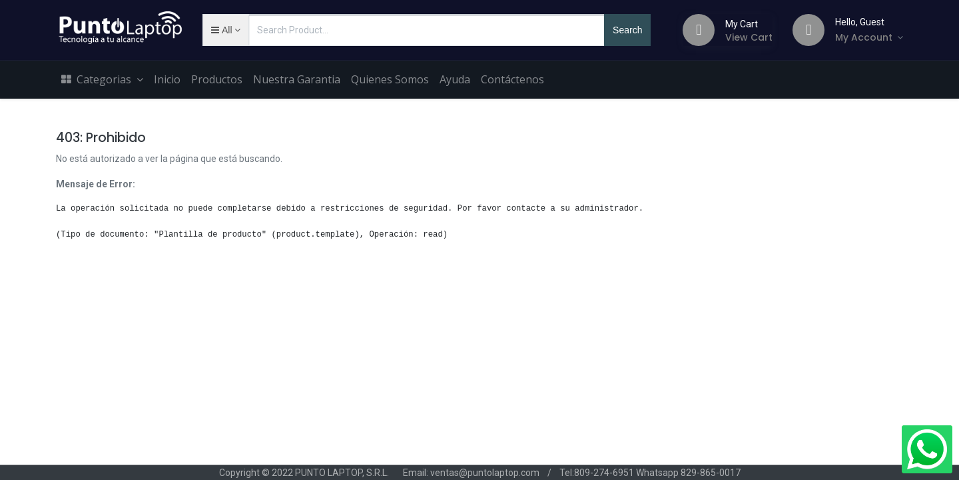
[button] (225, 30)
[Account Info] (869, 37)
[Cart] (699, 30)
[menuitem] (167, 80)
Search (627, 30)
